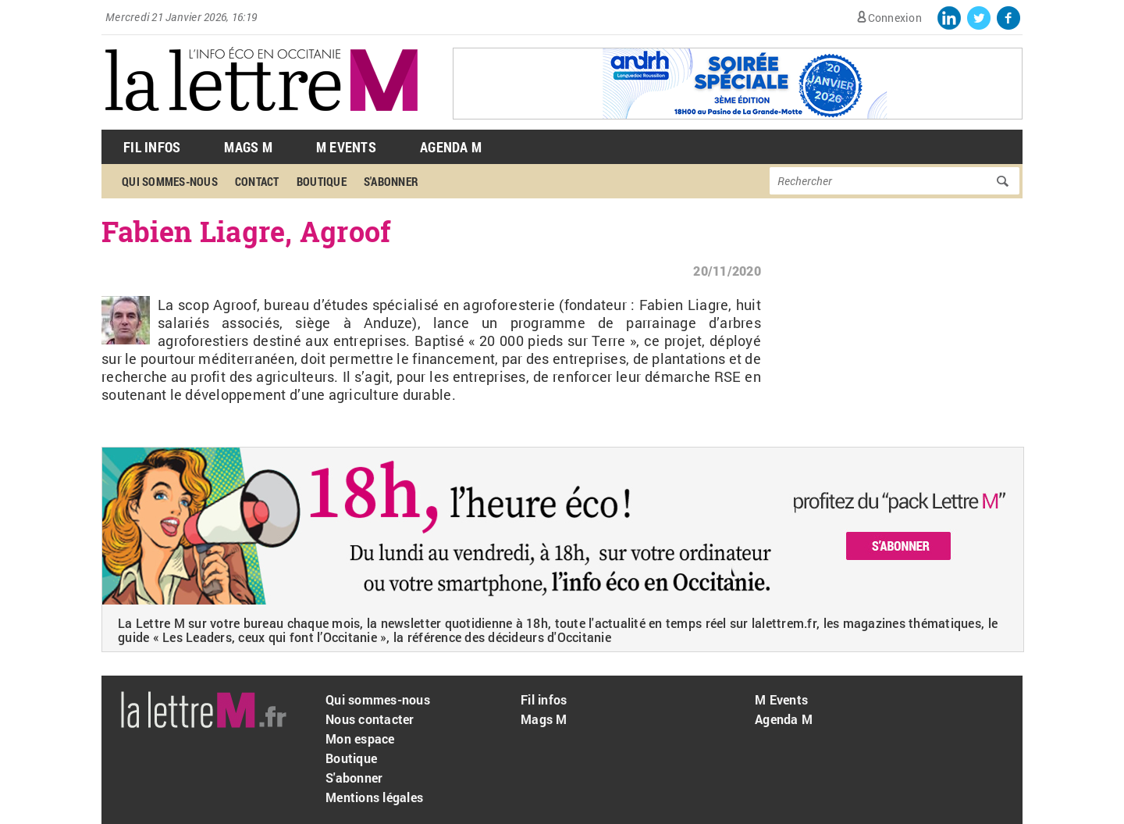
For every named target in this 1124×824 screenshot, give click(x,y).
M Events (346, 146)
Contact (257, 181)
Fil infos (544, 699)
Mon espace (360, 738)
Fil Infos (151, 146)
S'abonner (391, 181)
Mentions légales (374, 797)
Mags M (248, 146)
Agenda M (451, 146)
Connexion (895, 17)
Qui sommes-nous (170, 181)
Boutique (322, 181)
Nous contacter (369, 719)
